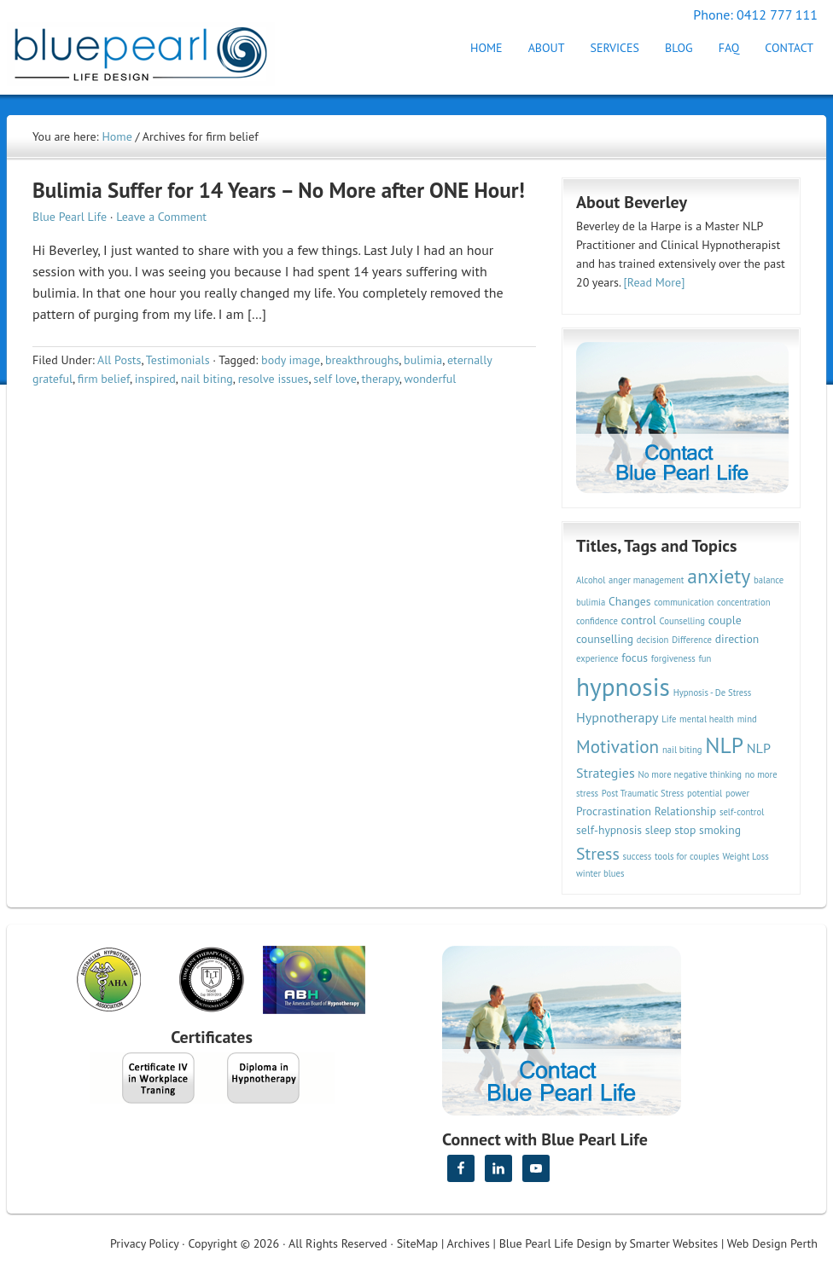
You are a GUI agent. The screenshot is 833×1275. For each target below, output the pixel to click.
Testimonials (178, 360)
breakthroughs (362, 360)
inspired (155, 378)
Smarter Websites (673, 1243)
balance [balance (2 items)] (768, 580)
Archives (468, 1243)
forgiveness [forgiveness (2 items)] (673, 658)
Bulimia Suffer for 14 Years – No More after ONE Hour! (278, 190)
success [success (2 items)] (637, 856)
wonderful (431, 378)
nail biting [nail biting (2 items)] (682, 750)
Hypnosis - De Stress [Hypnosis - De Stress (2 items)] (712, 692)
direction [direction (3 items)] (737, 638)
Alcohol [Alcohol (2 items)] (590, 580)
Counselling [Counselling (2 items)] (682, 621)
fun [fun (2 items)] (704, 658)
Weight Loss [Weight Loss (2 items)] (745, 856)
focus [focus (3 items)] (634, 657)
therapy (380, 378)
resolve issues (273, 378)
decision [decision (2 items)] (653, 640)
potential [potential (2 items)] (704, 793)
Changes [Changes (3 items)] (629, 601)
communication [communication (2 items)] (684, 602)
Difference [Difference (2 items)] (692, 640)
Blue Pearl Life (69, 216)
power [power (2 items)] (737, 793)
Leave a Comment (161, 216)
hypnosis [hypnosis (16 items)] (623, 686)
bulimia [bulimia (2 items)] (590, 602)
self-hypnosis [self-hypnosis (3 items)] (609, 829)
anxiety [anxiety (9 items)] (718, 576)
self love (334, 378)
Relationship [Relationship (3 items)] (685, 811)
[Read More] (654, 282)
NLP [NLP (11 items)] (724, 745)
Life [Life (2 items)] (668, 719)
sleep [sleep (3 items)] (658, 829)
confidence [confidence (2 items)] (597, 621)
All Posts (119, 360)
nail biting (207, 378)
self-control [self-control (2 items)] (741, 812)
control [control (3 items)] (638, 620)
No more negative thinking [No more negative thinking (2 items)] (690, 774)
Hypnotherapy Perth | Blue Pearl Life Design (156, 49)
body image (290, 360)
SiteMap (417, 1243)
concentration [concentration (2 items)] (743, 602)
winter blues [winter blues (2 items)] (600, 873)
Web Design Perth (772, 1243)
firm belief (104, 378)
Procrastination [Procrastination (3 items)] (613, 811)
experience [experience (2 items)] (597, 658)
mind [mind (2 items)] (747, 719)
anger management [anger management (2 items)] (646, 580)
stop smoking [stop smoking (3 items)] (707, 829)
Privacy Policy (144, 1243)
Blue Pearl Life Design (555, 1243)
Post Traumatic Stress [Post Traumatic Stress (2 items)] (643, 793)
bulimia (423, 360)
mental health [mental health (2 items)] (706, 719)
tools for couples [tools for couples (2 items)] (687, 856)
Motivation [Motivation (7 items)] (617, 746)
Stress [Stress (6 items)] (598, 853)
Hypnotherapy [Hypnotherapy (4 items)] (617, 717)
